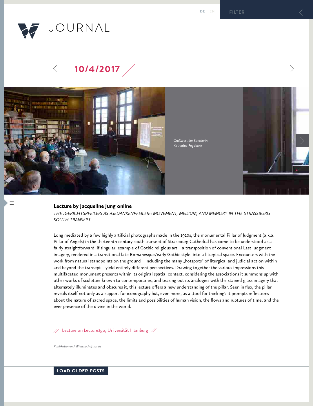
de (202, 12)
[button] (2, 203)
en (212, 12)
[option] (123, 141)
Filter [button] (237, 12)
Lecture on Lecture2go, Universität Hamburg (105, 330)
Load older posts (81, 371)
